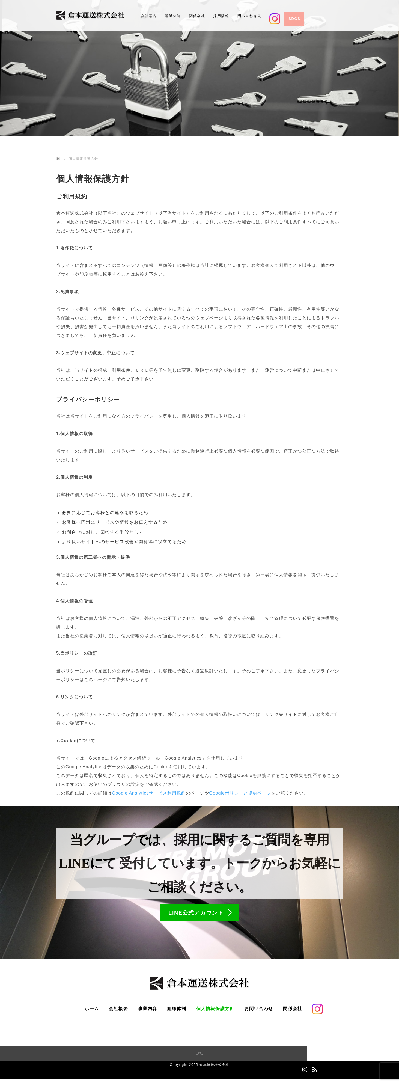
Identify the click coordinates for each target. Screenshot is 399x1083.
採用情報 (221, 16)
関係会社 (197, 16)
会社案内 (149, 16)
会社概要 (118, 1012)
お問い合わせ (258, 1012)
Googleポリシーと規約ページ (240, 793)
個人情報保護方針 (215, 1012)
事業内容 (147, 1012)
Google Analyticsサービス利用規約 (149, 793)
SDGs (294, 19)
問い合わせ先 (249, 16)
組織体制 (173, 16)
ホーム (92, 1012)
